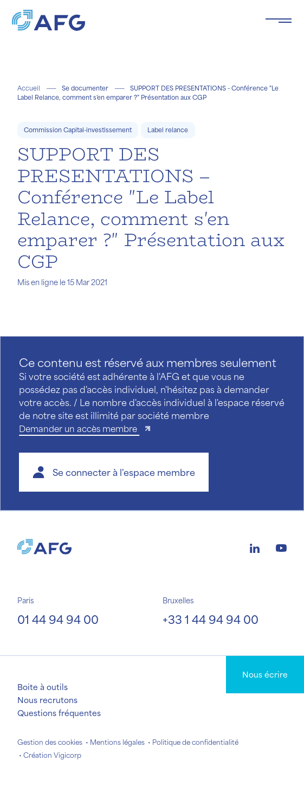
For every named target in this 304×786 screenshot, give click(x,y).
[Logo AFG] (130, 20)
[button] (114, 472)
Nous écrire (265, 674)
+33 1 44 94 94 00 (210, 619)
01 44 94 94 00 (58, 619)
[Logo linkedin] (255, 547)
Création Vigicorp (52, 755)
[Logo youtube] (281, 547)
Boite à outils (42, 687)
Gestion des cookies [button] (49, 742)
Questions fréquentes (59, 713)
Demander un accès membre (79, 428)
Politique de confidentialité (195, 742)
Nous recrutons (47, 700)
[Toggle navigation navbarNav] (278, 20)
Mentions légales (117, 742)
